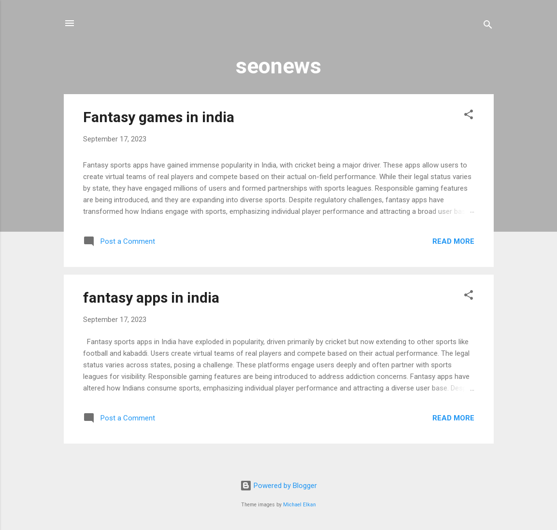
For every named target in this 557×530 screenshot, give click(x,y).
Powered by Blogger (278, 485)
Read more (453, 241)
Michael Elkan (299, 505)
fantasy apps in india (151, 297)
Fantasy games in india (158, 117)
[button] (468, 116)
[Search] (488, 26)
